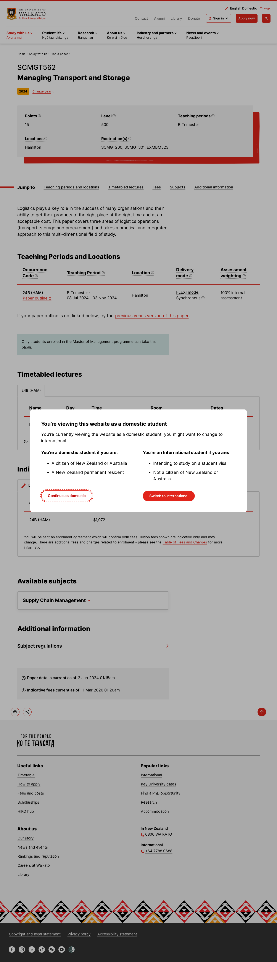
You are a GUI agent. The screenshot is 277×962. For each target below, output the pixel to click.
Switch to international (168, 496)
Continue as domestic (67, 496)
